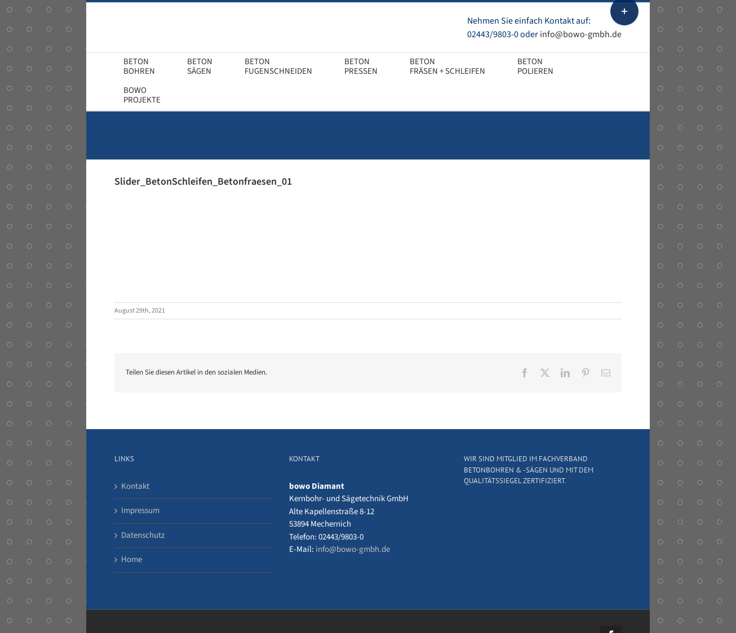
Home (131, 559)
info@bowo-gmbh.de (581, 34)
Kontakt (135, 486)
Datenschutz (143, 535)
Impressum (140, 510)
